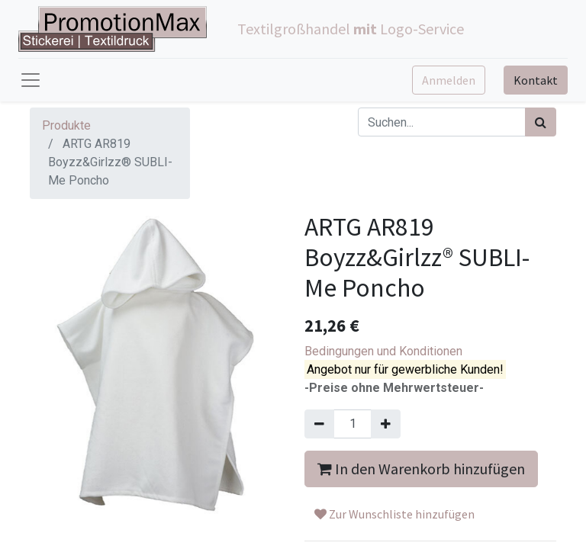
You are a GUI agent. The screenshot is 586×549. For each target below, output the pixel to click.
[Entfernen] (319, 423)
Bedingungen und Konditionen (383, 351)
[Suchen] (540, 122)
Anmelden (448, 80)
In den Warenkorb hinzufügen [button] (421, 468)
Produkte (66, 125)
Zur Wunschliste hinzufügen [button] (394, 514)
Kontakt (536, 80)
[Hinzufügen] (386, 423)
